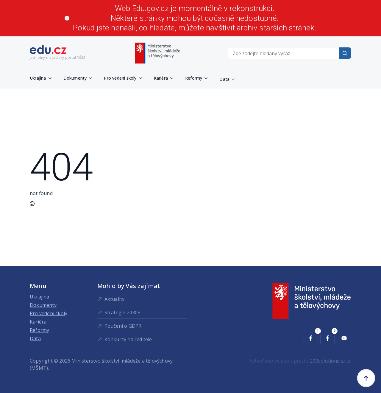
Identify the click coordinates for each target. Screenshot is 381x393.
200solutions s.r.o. (330, 361)
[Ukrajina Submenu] (51, 78)
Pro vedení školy (120, 78)
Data (224, 79)
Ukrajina (38, 78)
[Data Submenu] (235, 79)
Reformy (193, 78)
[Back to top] (366, 378)
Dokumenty (75, 78)
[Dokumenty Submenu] (92, 78)
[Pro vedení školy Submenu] (142, 78)
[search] (345, 53)
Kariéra (161, 78)
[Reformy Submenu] (207, 78)
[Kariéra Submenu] (173, 78)
